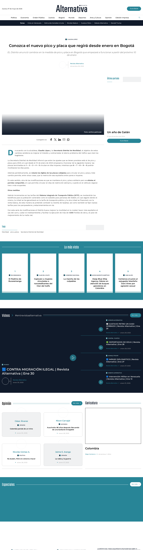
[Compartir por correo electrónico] (64, 139)
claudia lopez (72, 39)
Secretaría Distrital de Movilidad (32, 232)
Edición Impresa (122, 18)
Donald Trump (116, 23)
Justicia (51, 18)
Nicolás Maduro (72, 23)
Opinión (108, 18)
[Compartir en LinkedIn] (59, 139)
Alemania (64, 424)
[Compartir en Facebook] (51, 139)
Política (14, 18)
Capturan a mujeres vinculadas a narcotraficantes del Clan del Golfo (43, 282)
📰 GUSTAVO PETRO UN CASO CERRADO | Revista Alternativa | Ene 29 (123, 326)
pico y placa (14, 232)
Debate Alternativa (101, 23)
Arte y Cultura (95, 18)
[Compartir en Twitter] (55, 139)
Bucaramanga (16, 275)
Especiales (8, 484)
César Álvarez (21, 421)
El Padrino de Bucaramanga (15, 280)
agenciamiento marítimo (100, 275)
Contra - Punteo (114, 338)
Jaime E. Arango (63, 452)
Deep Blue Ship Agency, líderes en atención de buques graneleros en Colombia (99, 283)
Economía (25, 18)
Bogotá (62, 18)
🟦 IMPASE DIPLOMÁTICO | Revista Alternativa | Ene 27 (122, 360)
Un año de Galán (118, 132)
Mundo (71, 18)
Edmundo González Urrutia (54, 23)
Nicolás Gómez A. (21, 452)
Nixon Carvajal (63, 421)
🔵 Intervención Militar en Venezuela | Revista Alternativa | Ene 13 (123, 378)
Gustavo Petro (86, 23)
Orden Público (39, 18)
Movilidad (5, 232)
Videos (6, 315)
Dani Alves (129, 275)
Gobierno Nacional (72, 275)
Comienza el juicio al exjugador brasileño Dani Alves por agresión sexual (128, 282)
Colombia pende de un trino (21, 429)
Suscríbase (134, 9)
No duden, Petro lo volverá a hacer (21, 459)
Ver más (136, 315)
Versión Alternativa (115, 320)
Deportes (82, 18)
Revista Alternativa (77, 63)
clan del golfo (44, 275)
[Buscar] (139, 18)
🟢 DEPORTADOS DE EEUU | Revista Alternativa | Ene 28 (123, 343)
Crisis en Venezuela (34, 23)
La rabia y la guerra (63, 459)
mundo (6, 364)
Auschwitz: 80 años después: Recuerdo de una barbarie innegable (63, 429)
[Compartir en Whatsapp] (68, 139)
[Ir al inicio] (71, 8)
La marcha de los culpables (71, 280)
